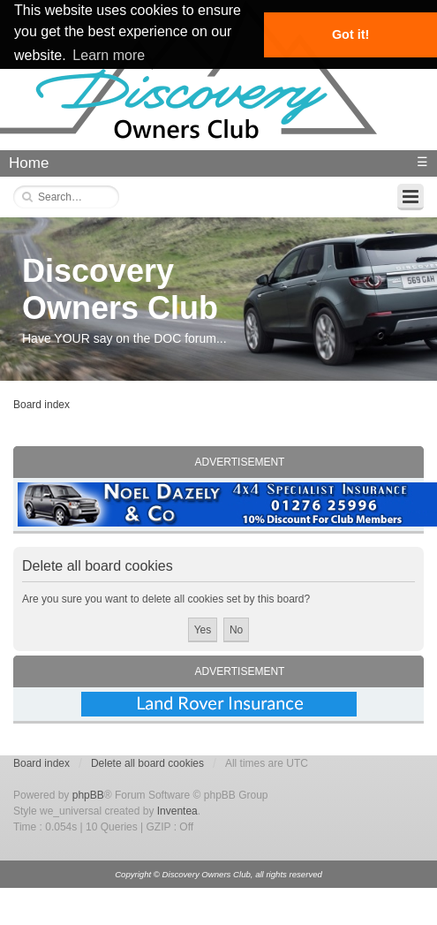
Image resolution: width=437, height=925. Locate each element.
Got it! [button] (350, 34)
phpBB (88, 795)
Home (29, 163)
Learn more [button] (108, 55)
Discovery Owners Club (120, 289)
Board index (41, 404)
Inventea (177, 811)
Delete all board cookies (147, 763)
